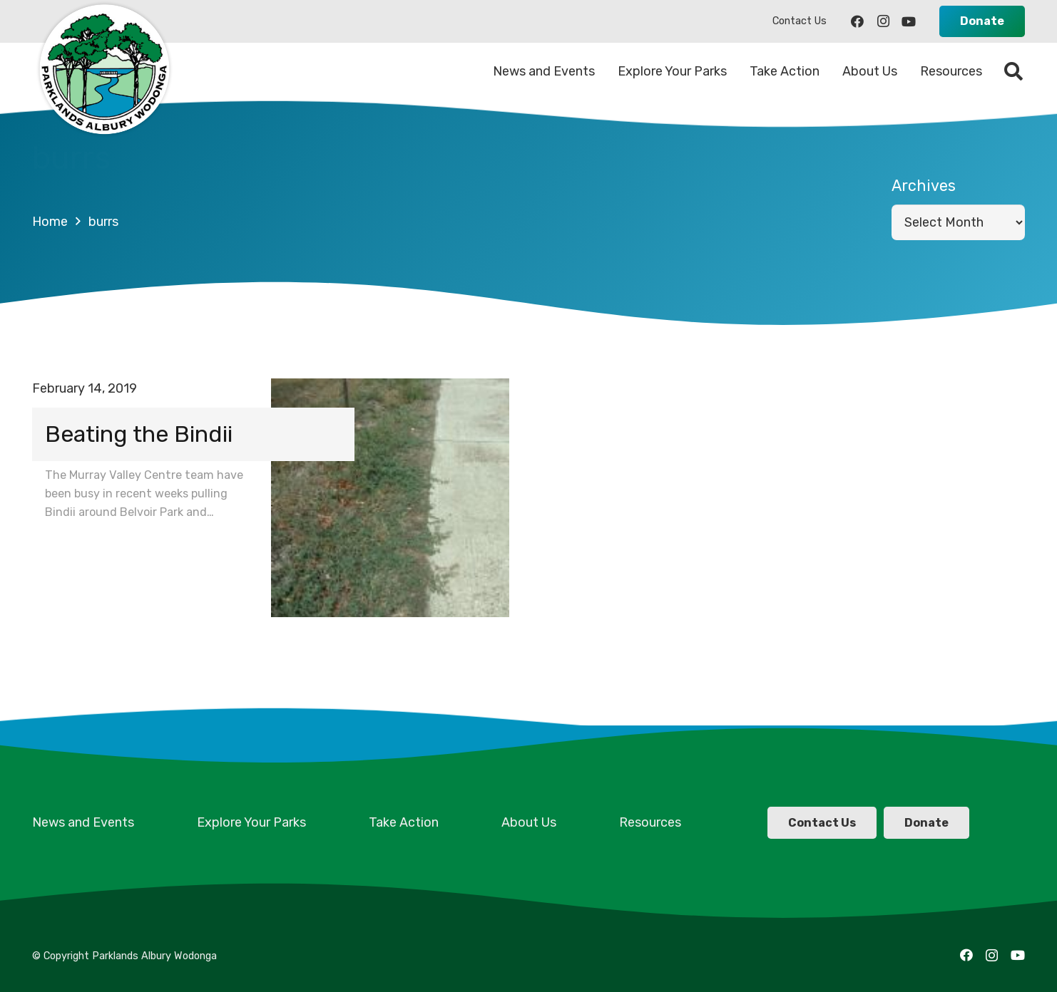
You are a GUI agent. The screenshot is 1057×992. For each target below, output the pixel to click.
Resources (650, 822)
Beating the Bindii (139, 434)
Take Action (404, 822)
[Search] (1014, 71)
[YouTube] (908, 21)
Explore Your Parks (251, 822)
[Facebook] (857, 21)
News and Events (83, 822)
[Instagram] (883, 21)
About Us (528, 822)
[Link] (103, 71)
